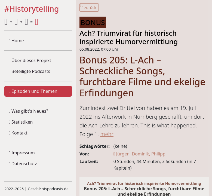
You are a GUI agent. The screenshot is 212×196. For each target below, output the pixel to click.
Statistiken (21, 122)
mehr (106, 134)
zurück (89, 7)
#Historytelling (31, 9)
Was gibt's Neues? (28, 111)
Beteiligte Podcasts (29, 71)
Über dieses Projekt (30, 60)
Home (16, 41)
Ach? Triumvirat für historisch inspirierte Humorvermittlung (128, 37)
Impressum (22, 153)
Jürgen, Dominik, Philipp (139, 154)
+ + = (21, 21)
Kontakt (18, 133)
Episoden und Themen (33, 91)
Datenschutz (23, 164)
